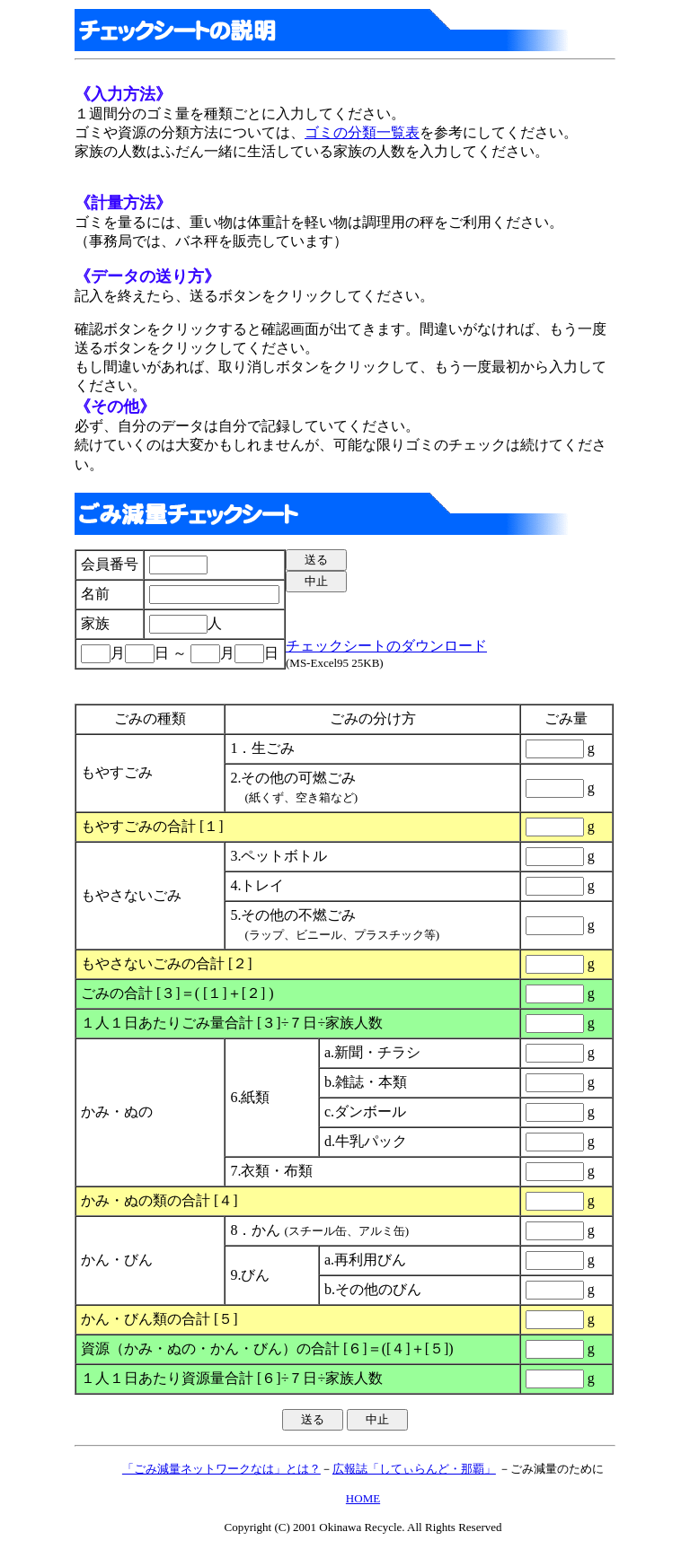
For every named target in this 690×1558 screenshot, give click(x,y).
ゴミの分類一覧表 (362, 132)
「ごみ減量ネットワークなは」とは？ (221, 1468)
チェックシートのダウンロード (386, 645)
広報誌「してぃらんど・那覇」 (414, 1468)
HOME (363, 1498)
